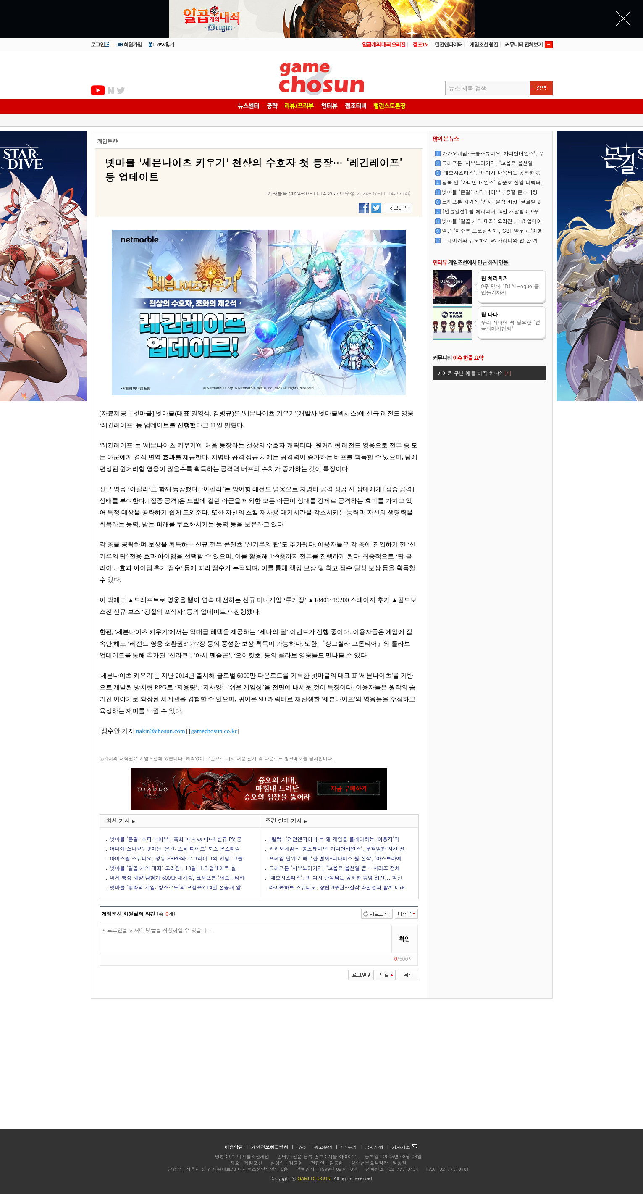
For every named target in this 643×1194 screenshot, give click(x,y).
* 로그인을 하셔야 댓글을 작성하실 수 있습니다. (246, 939)
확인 (404, 939)
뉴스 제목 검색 (468, 88)
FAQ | (305, 1147)
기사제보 (404, 1147)
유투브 (98, 90)
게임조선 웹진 (484, 44)
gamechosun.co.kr (213, 731)
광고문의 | (326, 1147)
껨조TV (420, 44)
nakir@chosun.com (160, 731)
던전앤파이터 (448, 44)
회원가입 (129, 44)
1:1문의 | (352, 1147)
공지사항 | (378, 1147)
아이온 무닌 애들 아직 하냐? (474, 372)
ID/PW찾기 (161, 44)
